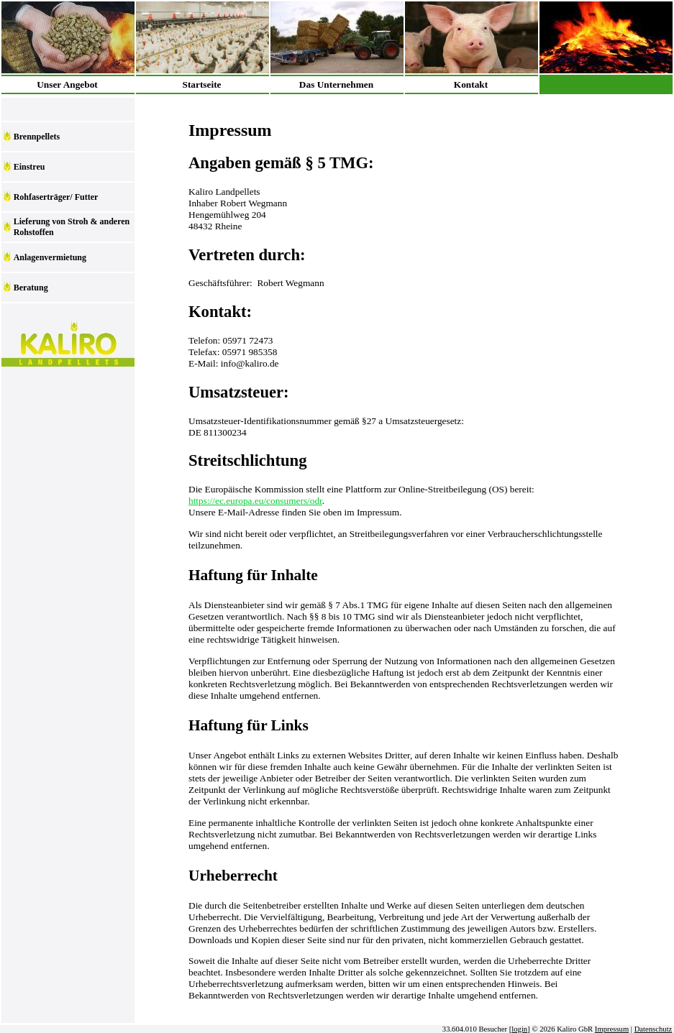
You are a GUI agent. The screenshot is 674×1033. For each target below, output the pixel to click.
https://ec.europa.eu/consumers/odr (255, 500)
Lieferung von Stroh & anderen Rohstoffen (72, 226)
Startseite (201, 84)
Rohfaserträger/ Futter (56, 197)
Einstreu (29, 167)
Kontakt (471, 84)
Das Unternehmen (336, 84)
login (519, 1029)
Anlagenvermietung (50, 257)
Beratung (31, 288)
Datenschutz (653, 1029)
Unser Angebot (67, 84)
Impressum (612, 1029)
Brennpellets (37, 137)
